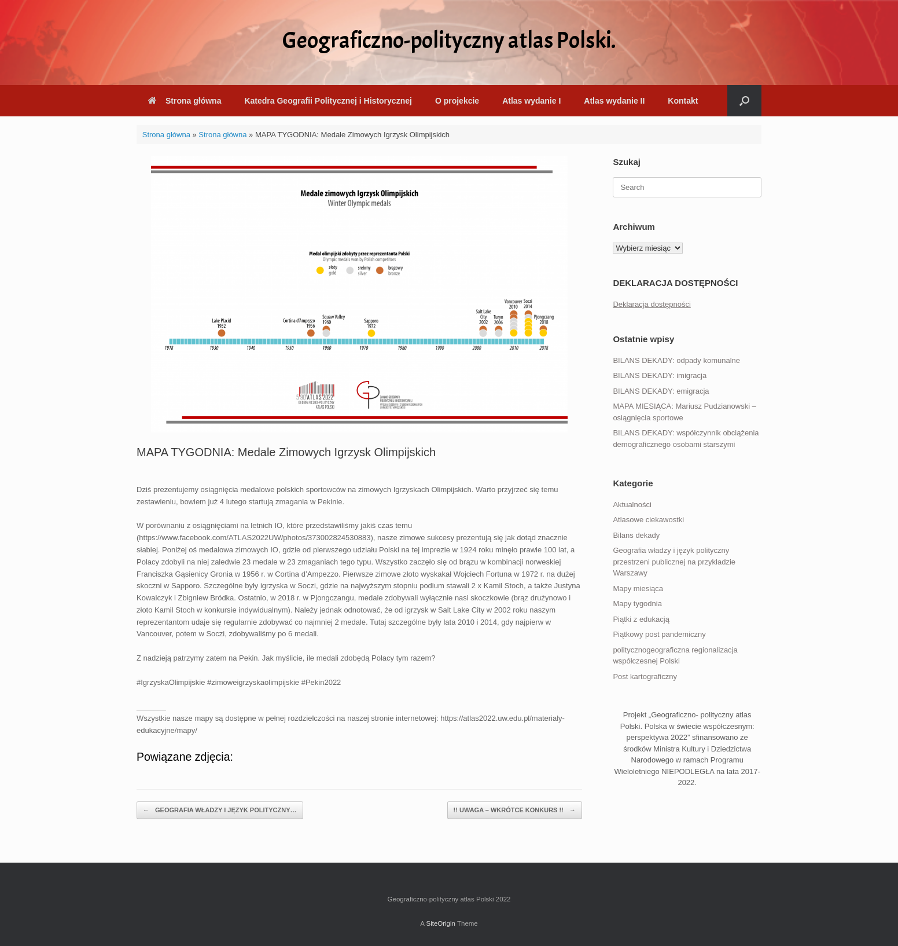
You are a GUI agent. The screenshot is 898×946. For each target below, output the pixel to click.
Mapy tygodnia (637, 603)
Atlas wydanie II (614, 100)
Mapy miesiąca (638, 588)
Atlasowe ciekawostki (648, 519)
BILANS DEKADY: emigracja (661, 391)
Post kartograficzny (645, 676)
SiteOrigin (440, 923)
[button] (744, 100)
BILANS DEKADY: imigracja (659, 375)
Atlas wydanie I (531, 100)
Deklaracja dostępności (651, 304)
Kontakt (683, 100)
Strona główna (184, 100)
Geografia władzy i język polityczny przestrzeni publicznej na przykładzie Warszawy (674, 561)
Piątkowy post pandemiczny (659, 634)
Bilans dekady (636, 535)
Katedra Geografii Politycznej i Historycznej (327, 100)
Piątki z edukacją (641, 619)
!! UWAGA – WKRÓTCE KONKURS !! (515, 810)
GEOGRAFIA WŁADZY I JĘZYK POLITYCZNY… (220, 810)
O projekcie (457, 100)
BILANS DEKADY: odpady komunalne (676, 360)
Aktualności (632, 504)
